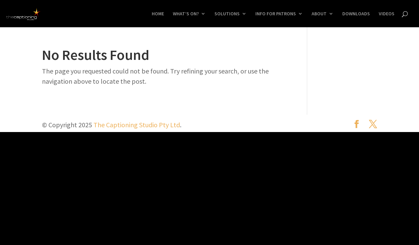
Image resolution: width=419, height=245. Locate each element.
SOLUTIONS (227, 14)
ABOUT (319, 14)
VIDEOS (386, 14)
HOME (158, 14)
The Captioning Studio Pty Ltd (136, 124)
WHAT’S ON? (186, 14)
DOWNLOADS (356, 14)
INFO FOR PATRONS (275, 14)
